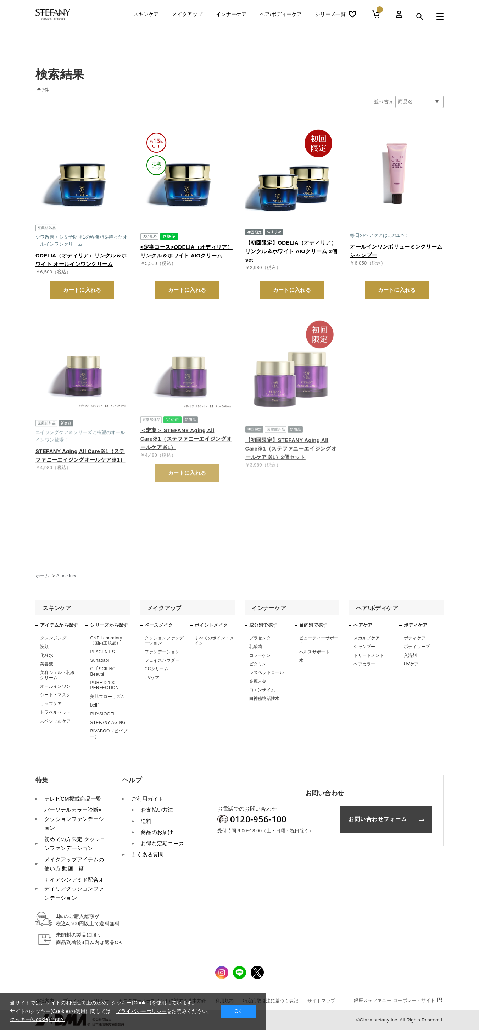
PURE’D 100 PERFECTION (104, 685)
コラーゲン (260, 655)
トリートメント (368, 655)
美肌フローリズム (107, 696)
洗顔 (44, 646)
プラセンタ (260, 638)
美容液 (46, 663)
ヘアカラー (364, 663)
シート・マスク (55, 694)
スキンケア (146, 17)
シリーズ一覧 (330, 17)
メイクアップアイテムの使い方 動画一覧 (74, 864)
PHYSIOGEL (103, 714)
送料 (146, 821)
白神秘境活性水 (264, 698)
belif (94, 705)
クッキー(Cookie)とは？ (37, 1019)
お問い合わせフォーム (378, 819)
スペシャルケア (55, 721)
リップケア (51, 703)
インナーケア (231, 17)
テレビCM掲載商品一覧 (73, 799)
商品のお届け (157, 832)
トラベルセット (55, 712)
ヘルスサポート (314, 651)
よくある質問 (147, 854)
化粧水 (46, 655)
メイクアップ (187, 17)
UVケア (152, 677)
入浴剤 (410, 655)
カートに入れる (82, 290)
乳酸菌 (255, 646)
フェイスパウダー (162, 660)
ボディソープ (417, 646)
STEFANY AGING (108, 722)
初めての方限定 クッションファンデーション (75, 843)
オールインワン (55, 686)
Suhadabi (99, 660)
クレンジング (53, 638)
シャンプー (364, 646)
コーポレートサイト (399, 1000)
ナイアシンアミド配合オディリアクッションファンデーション (74, 889)
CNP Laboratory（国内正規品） (106, 640)
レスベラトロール (266, 672)
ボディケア (415, 638)
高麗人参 (258, 681)
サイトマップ (321, 1000)
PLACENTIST (103, 651)
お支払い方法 (157, 810)
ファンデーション (162, 651)
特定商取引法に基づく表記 (270, 1000)
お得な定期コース (162, 843)
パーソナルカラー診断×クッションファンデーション (74, 819)
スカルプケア (366, 638)
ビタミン (258, 663)
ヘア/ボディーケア (281, 17)
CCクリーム (156, 668)
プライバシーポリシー (141, 1011)
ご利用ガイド (147, 799)
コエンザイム (262, 689)
